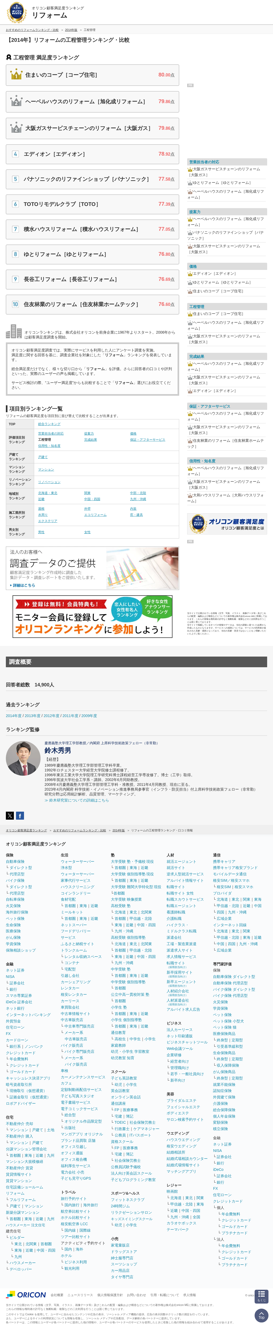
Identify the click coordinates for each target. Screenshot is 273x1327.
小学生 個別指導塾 (126, 1020)
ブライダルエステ (181, 1100)
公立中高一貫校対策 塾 (130, 994)
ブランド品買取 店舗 (78, 1140)
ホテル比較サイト (76, 1217)
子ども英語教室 (124, 1078)
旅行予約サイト (74, 1198)
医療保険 (13, 931)
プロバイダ (222, 893)
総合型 (70, 1115)
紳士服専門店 (122, 1258)
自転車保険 (15, 899)
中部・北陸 (138, 493)
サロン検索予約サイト (185, 1119)
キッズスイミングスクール (131, 1219)
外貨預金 (13, 1021)
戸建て (43, 457)
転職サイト (176, 887)
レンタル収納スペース (83, 956)
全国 (196, 1217)
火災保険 (13, 906)
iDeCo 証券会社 (19, 1002)
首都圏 (15, 1155)
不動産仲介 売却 (19, 1124)
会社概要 (57, 1295)
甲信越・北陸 (141, 918)
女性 (87, 532)
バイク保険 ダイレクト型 (234, 989)
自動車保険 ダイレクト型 (234, 976)
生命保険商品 (224, 1053)
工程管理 (196, 307)
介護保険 (220, 1103)
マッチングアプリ (181, 1171)
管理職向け (179, 1068)
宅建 (118, 1116)
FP (117, 1110)
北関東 (31, 1244)
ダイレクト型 (21, 867)
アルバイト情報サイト (185, 880)
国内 (68, 1249)
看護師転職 (176, 912)
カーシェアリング (76, 982)
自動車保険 (15, 861)
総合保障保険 (224, 1110)
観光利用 (72, 1268)
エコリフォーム (95, 515)
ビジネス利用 (76, 1262)
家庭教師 (118, 1045)
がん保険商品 (224, 1072)
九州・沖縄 (138, 499)
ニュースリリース (80, 1295)
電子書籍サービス (76, 1102)
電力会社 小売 (72, 1172)
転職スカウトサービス (185, 899)
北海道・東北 (47, 493)
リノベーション (49, 482)
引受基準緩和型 (230, 1046)
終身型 (222, 1040)
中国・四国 (92, 499)
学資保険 (13, 944)
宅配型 (70, 969)
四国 (220, 912)
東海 (28, 1155)
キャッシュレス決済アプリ (28, 1078)
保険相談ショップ (21, 950)
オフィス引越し (74, 1146)
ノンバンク (34, 1046)
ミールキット (72, 912)
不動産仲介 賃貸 (19, 1168)
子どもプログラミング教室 (133, 1180)
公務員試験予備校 (126, 1167)
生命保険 (13, 925)
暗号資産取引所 (19, 1084)
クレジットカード (21, 1053)
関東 (87, 493)
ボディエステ (178, 1113)
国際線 (85, 1230)
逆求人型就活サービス (185, 874)
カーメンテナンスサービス (83, 1077)
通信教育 (118, 1032)
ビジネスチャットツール (187, 1042)
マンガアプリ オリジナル (82, 1134)
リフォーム (15, 1193)
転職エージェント (181, 906)
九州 (50, 1155)
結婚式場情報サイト (183, 1165)
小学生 (150, 1039)
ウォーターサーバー (77, 861)
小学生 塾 (119, 1007)
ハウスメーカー (23, 1263)
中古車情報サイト (76, 1014)
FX (8, 1033)
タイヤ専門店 (122, 1277)
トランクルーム (74, 950)
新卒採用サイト (180, 974)
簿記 (129, 1116)
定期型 (237, 1040)
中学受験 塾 (121, 969)
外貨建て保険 (224, 1097)
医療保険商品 (224, 1033)
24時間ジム (120, 1206)
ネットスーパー (74, 925)
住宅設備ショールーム (24, 1187)
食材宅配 (68, 899)
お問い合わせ (136, 1295)
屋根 (41, 509)
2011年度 (70, 716)
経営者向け (179, 1061)
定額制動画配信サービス (81, 1089)
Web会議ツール (180, 1048)
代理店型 (17, 874)
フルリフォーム (23, 1199)
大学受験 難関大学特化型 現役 (136, 887)
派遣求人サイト (180, 950)
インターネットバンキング (28, 1015)
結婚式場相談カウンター (187, 1158)
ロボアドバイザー (21, 1103)
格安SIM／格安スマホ (231, 880)
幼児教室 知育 (122, 1058)
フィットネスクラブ (127, 1199)
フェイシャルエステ (183, 1107)
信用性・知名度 (49, 446)
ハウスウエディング (183, 1140)
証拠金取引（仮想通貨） (30, 1097)
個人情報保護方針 (110, 1295)
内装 (133, 509)
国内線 (70, 1230)
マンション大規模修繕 (24, 1161)
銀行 (13, 989)
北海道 (120, 912)
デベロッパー (21, 1269)
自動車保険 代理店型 (230, 983)
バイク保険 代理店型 (230, 995)
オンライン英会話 (126, 1097)
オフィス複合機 (74, 1159)
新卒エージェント (181, 983)
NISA (10, 976)
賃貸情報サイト (19, 1174)
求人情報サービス (181, 956)
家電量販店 (120, 1245)
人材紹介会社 (178, 993)
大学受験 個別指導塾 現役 (132, 874)
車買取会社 (70, 1007)
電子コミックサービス (79, 1109)
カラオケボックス (181, 1223)
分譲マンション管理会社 (26, 1149)
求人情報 (189, 1295)
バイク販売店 (72, 1045)
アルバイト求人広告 (183, 1009)
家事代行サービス (76, 880)
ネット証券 (15, 970)
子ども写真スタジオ (77, 1096)
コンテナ (72, 963)
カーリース (70, 1001)
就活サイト (176, 867)
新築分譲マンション (22, 1212)
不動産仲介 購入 (19, 1136)
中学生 (135, 1039)
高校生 (120, 1039)
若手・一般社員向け (187, 1074)
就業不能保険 (224, 1084)
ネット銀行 (15, 1008)
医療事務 (130, 1110)
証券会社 (17, 983)
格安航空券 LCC (74, 1224)
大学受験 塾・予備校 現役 (132, 861)
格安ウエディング (181, 1146)
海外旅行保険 (17, 912)
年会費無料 (19, 1059)
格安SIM (224, 887)
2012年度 (51, 716)
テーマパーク (178, 1229)
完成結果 (90, 440)
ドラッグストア (124, 1251)
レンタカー (70, 988)
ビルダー (17, 1237)
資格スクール (122, 1141)
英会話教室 (120, 1091)
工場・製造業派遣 (181, 944)
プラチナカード (235, 1233)
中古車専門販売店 (79, 1026)
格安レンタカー (74, 994)
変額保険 (220, 1122)
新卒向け (177, 1080)
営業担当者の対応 (51, 433)
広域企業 (224, 918)
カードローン (17, 1040)
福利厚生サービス (76, 1166)
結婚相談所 (176, 1152)
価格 (133, 433)
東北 (18, 1244)
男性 (41, 532)
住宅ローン (15, 1027)
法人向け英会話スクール (131, 1173)
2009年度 (89, 716)
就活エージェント (181, 861)
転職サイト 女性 (180, 893)
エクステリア (47, 521)
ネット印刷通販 (180, 1036)
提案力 (89, 433)
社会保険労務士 (143, 1122)
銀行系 (15, 1046)
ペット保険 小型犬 (228, 1021)
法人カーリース (180, 1029)
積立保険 (220, 1129)
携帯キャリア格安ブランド (235, 867)
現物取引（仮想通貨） (28, 1091)
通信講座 (118, 1103)
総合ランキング (49, 424)
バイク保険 (15, 880)
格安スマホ (244, 887)
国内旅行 (72, 1205)
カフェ (66, 1083)
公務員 (120, 1135)
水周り (43, 515)
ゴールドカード (23, 1072)
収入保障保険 (228, 1065)
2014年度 (14, 716)
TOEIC (120, 1122)
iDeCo (218, 1169)
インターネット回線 (230, 925)
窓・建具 (136, 515)
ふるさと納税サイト (77, 944)
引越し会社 (70, 975)
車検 (64, 1071)
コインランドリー (76, 893)
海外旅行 (90, 1205)
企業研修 (174, 1055)
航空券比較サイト (76, 1211)
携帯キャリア (224, 861)
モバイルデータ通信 (230, 874)
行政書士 (122, 1129)
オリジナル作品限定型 (83, 1121)
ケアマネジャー (146, 1129)
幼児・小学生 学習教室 (130, 1051)
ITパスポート (140, 1135)
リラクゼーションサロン (131, 1212)
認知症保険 (222, 1091)
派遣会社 (174, 937)
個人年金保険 (224, 1116)
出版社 (70, 1128)
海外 (79, 1249)
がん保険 (13, 937)
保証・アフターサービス (147, 440)
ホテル (66, 1255)
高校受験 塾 (121, 906)
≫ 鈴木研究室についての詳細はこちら (77, 800)
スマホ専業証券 (19, 995)
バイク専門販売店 (79, 1051)
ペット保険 (15, 918)
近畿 (41, 499)
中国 (258, 906)
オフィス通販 (72, 1153)
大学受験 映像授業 (126, 899)
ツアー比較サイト (76, 1237)
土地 (50, 1130)
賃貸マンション (19, 1181)
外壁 (87, 509)
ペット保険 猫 (224, 1027)
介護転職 (174, 918)
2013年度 (33, 716)
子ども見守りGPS (76, 1178)
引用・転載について (164, 1295)
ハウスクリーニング (77, 887)
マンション (46, 469)
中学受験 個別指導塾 (128, 982)
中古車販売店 (72, 1020)
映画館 (172, 1191)
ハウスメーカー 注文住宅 (25, 1225)
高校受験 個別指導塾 (128, 937)
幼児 (118, 1084)
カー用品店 (120, 1270)
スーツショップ (124, 1264)
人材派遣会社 (178, 1002)
